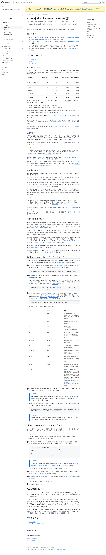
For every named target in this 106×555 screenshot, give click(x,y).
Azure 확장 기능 (34, 489)
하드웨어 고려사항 (63, 262)
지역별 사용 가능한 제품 (51, 252)
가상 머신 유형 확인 (35, 218)
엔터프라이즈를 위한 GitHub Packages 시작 (62, 122)
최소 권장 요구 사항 (34, 59)
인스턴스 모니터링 (70, 207)
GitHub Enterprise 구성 (70, 476)
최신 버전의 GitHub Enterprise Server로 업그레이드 (49, 9)
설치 (39, 14)
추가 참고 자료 (33, 518)
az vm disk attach (48, 390)
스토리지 (31, 61)
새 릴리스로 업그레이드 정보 (36, 524)
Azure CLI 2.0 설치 (72, 48)
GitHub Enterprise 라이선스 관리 (38, 473)
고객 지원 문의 (31, 540)
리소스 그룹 (55, 283)
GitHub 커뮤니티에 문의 (33, 538)
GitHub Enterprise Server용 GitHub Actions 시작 (61, 115)
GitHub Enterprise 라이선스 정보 (45, 39)
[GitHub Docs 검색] (90, 2)
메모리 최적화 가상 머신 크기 (38, 247)
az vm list (63, 444)
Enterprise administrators (11, 10)
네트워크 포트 (43, 296)
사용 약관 (40, 549)
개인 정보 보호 (46, 549)
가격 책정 (56, 549)
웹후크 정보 (55, 203)
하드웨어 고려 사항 (35, 55)
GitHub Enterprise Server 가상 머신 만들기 (45, 257)
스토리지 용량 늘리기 (59, 126)
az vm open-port (53, 296)
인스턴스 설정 (45, 14)
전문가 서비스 (63, 549)
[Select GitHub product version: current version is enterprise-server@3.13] (23, 2)
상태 (52, 549)
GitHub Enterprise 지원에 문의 (85, 9)
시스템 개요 (75, 142)
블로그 (69, 549)
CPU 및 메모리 (33, 63)
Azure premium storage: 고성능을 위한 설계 (44, 242)
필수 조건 (31, 33)
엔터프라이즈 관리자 (32, 14)
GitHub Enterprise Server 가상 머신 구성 (44, 425)
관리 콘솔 (31, 476)
